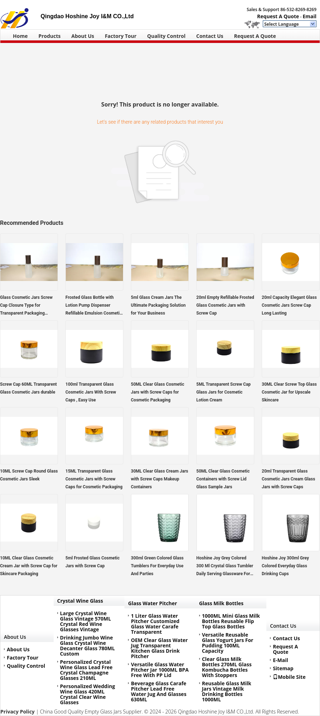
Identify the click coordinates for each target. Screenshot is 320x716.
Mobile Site (289, 677)
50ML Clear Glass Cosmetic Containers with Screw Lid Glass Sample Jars (223, 479)
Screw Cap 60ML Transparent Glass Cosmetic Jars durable (28, 388)
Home (20, 36)
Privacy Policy (17, 711)
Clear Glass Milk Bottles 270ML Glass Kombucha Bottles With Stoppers (227, 667)
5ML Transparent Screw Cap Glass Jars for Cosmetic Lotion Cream (223, 392)
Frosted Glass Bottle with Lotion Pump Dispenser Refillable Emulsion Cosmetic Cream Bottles (93, 306)
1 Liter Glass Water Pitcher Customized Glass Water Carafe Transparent (155, 623)
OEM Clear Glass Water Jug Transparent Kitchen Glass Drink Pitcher (159, 648)
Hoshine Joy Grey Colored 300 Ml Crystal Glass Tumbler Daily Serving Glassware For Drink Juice (224, 566)
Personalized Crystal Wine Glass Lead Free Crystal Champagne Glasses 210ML (86, 670)
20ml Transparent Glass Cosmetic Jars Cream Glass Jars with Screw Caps (288, 479)
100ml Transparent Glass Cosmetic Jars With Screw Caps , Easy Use (90, 392)
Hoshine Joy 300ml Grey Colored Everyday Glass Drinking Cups (285, 565)
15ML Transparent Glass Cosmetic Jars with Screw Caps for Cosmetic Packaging (94, 479)
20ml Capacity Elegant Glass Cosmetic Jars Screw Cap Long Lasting (289, 305)
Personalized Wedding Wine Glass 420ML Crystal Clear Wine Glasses (87, 694)
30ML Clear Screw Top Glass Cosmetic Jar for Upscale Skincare (289, 392)
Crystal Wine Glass (80, 600)
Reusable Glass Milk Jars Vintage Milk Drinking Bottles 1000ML (226, 691)
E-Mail (280, 660)
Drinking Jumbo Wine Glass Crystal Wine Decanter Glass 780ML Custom (87, 645)
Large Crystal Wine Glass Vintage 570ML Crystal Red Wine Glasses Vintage (85, 621)
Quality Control (166, 36)
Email (309, 16)
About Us (83, 36)
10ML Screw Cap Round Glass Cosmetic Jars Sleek (29, 475)
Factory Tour (120, 36)
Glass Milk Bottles (221, 603)
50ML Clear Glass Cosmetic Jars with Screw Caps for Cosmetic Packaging (157, 392)
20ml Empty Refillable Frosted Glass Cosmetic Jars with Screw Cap (225, 305)
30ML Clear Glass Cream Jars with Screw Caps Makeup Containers (159, 479)
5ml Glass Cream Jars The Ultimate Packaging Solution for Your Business (158, 305)
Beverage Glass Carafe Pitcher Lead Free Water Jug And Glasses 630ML (158, 691)
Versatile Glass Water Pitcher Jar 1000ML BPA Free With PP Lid (160, 670)
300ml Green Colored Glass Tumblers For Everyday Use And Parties (157, 565)
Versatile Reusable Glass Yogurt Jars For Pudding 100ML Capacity (227, 642)
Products (49, 36)
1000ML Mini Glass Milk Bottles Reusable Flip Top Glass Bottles (231, 621)
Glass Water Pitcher (152, 603)
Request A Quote (278, 16)
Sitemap (283, 668)
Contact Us (209, 36)
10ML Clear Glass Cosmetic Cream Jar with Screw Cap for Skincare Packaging (28, 565)
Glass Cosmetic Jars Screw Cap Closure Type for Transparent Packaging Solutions (26, 306)
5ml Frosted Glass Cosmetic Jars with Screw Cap (92, 561)
